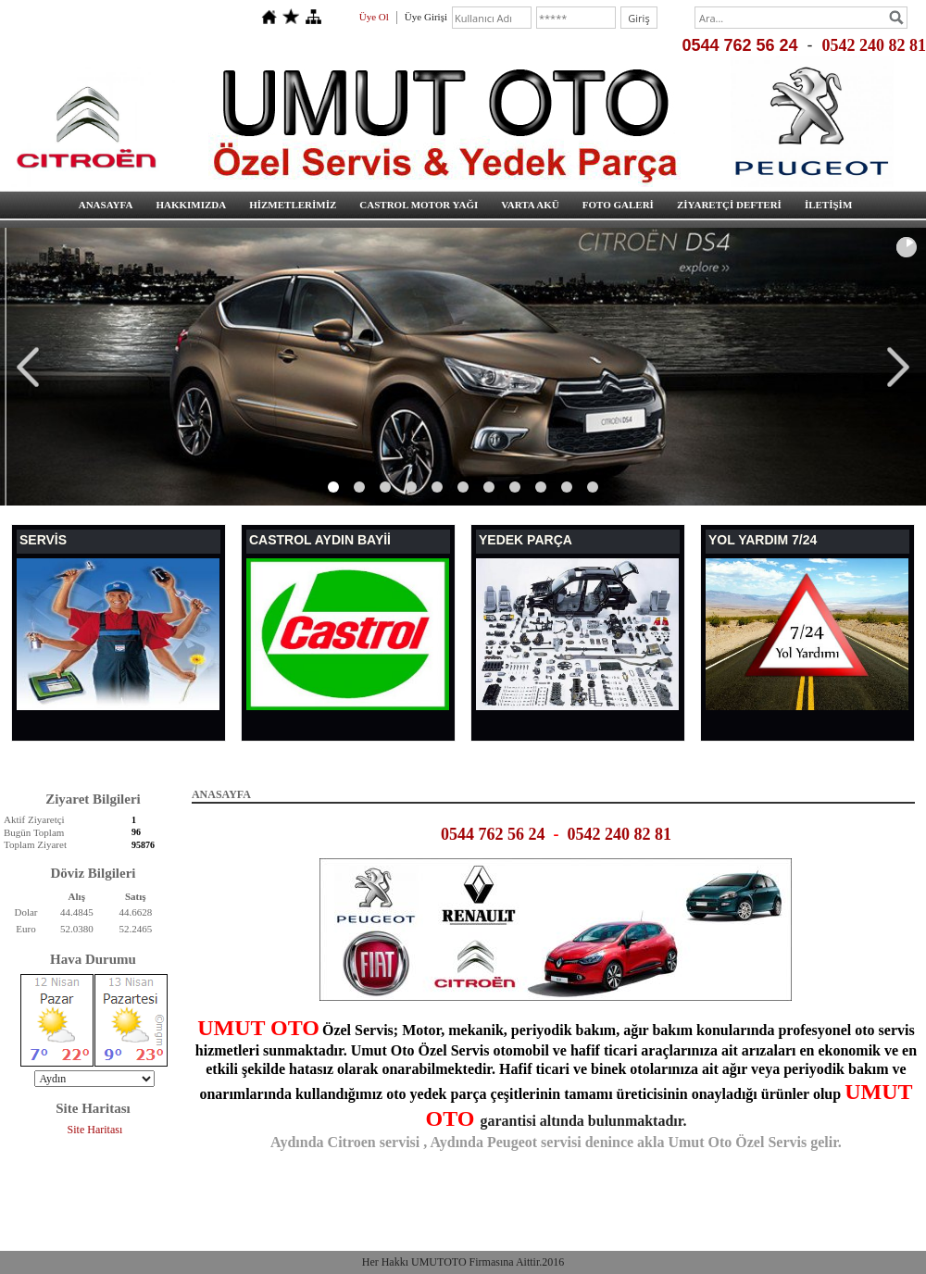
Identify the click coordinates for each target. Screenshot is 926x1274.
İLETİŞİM (828, 204)
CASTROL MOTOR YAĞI (418, 204)
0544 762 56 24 (739, 45)
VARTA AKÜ (529, 204)
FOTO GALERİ (618, 204)
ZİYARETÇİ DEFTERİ (729, 204)
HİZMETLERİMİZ (292, 204)
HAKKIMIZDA (191, 204)
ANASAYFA (106, 204)
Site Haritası (95, 1129)
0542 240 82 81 (874, 45)
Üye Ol (374, 16)
